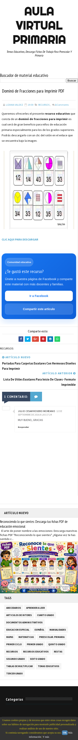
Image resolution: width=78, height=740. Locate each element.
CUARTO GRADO (45, 615)
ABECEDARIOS (13, 608)
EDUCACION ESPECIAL (17, 630)
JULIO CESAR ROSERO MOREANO (36, 411)
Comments (62, 104)
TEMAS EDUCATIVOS (48, 666)
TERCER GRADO (14, 673)
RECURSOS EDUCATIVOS (36, 651)
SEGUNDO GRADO (15, 659)
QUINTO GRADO (56, 644)
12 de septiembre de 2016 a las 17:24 (40, 413)
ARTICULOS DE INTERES (19, 615)
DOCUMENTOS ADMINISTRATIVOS (24, 622)
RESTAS (58, 651)
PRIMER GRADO (35, 644)
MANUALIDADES (58, 630)
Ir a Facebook (39, 296)
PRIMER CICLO (14, 644)
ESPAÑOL (39, 630)
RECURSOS (44, 104)
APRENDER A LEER (35, 608)
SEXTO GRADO (37, 659)
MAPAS (9, 637)
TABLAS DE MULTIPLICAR (19, 666)
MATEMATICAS (26, 637)
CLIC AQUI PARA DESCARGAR (20, 240)
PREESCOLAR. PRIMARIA (51, 637)
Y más (46, 736)
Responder (23, 427)
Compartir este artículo (39, 309)
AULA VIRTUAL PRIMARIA (39, 25)
